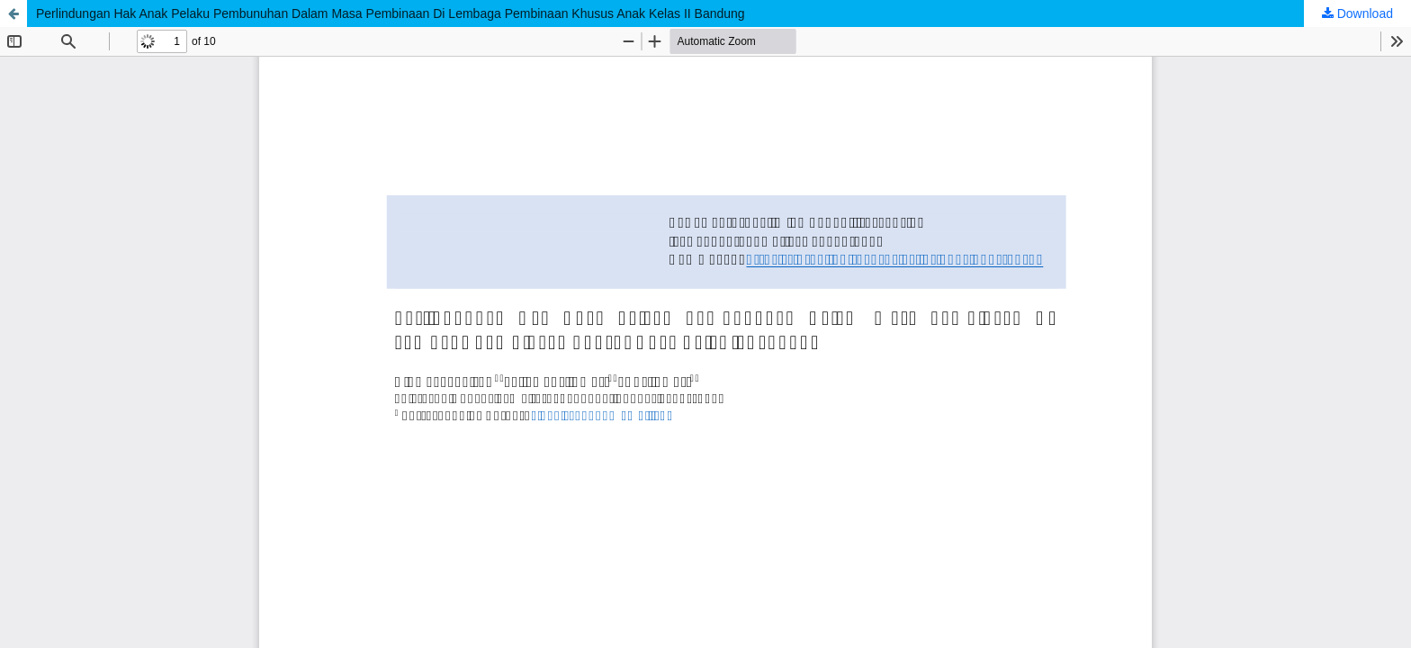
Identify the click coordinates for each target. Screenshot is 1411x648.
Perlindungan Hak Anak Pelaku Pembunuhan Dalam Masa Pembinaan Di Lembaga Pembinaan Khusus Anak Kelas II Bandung (390, 13)
